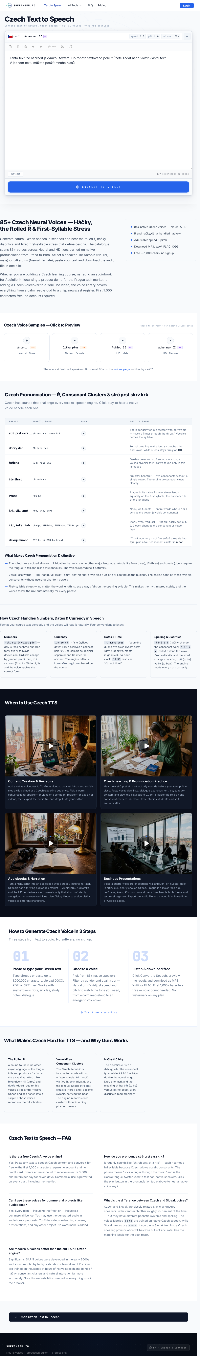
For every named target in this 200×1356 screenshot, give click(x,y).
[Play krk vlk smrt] (83, 510)
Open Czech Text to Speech (36, 1317)
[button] (75, 36)
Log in (186, 5)
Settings (15, 174)
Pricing (102, 5)
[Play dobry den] (83, 448)
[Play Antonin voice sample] (27, 347)
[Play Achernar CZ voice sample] (170, 347)
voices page (122, 369)
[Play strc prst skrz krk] (83, 433)
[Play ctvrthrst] (83, 479)
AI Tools (75, 5)
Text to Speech (53, 5)
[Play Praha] (83, 496)
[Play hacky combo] (83, 525)
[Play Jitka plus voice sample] (75, 347)
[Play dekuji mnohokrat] (83, 540)
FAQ (90, 5)
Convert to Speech (98, 187)
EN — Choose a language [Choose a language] (168, 1347)
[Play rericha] (83, 463)
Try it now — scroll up (98, 1012)
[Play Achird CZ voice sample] (122, 347)
